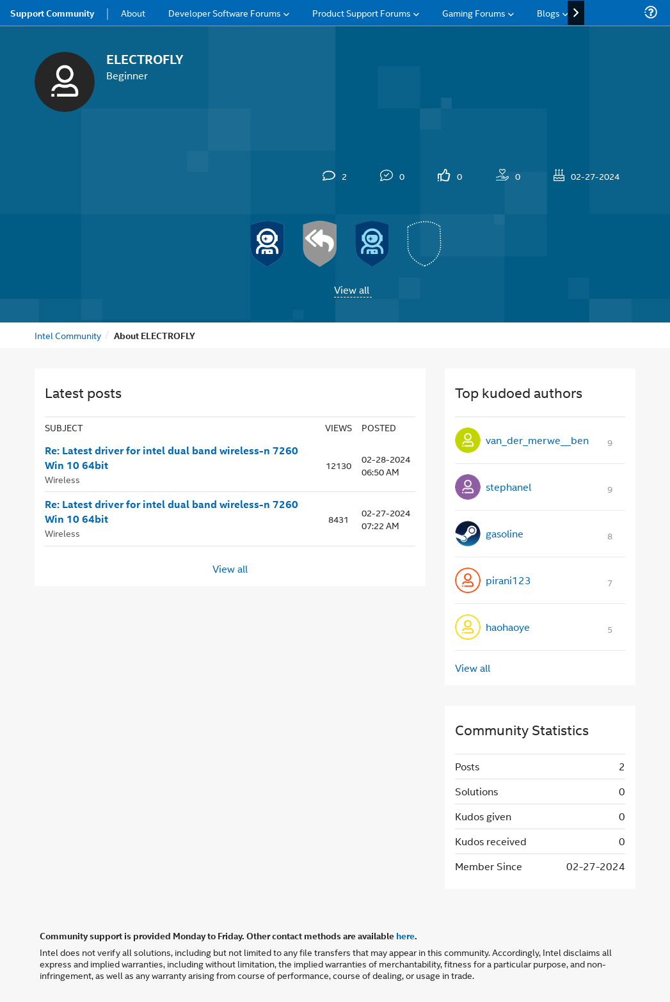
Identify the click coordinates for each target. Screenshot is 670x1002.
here (405, 935)
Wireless (62, 479)
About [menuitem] (133, 12)
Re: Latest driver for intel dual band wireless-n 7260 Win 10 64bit (171, 457)
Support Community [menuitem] (52, 13)
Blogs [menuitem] (548, 12)
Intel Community (68, 335)
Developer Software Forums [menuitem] (224, 12)
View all (351, 289)
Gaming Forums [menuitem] (474, 12)
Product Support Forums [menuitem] (361, 12)
